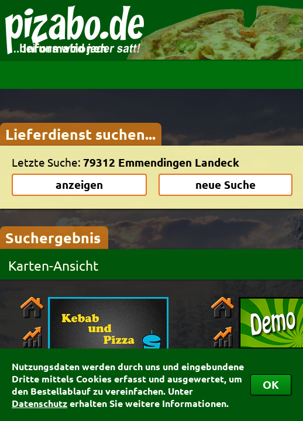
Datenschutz (39, 403)
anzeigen (79, 184)
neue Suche (225, 184)
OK (271, 384)
